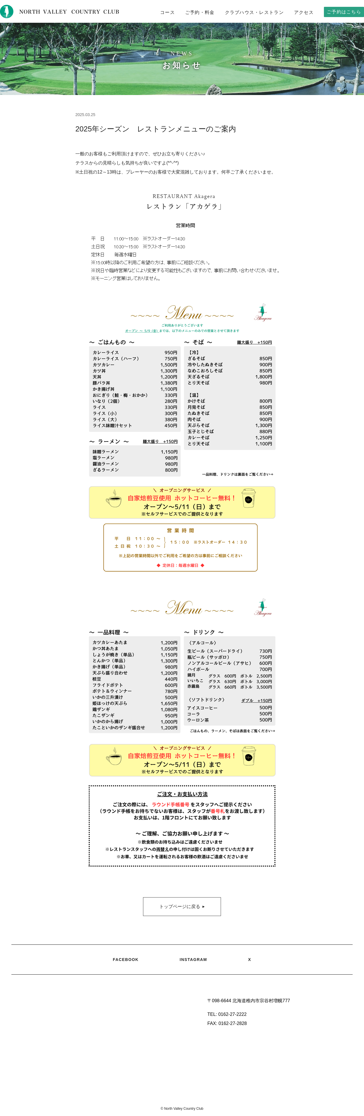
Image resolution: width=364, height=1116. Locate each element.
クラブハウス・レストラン (254, 12)
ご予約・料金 (200, 12)
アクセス (304, 12)
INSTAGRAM (193, 959)
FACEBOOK (126, 959)
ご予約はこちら (344, 11)
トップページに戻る (182, 906)
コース (167, 12)
